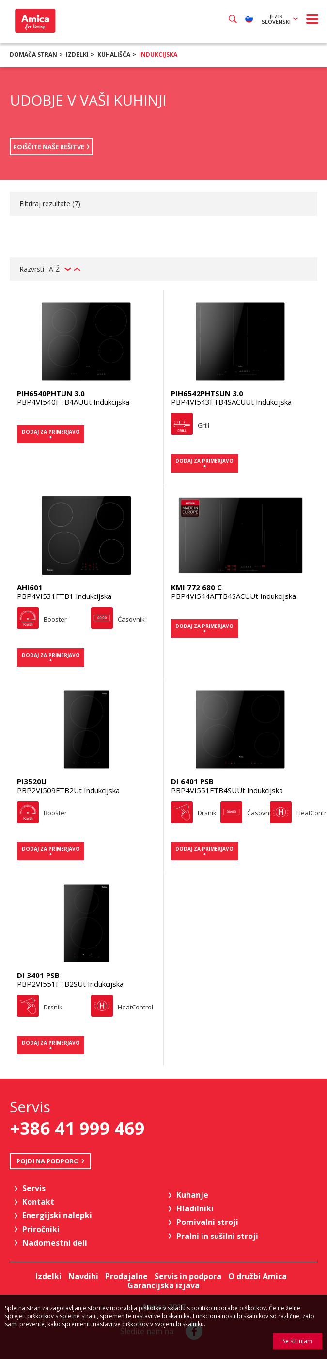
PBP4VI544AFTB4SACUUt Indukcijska (233, 596)
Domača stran (33, 54)
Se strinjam (297, 1341)
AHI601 (30, 587)
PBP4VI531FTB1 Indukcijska (64, 596)
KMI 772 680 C (196, 587)
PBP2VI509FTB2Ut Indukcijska (68, 790)
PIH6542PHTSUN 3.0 (207, 393)
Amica (34, 21)
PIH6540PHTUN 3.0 (51, 393)
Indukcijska (158, 54)
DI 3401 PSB (38, 975)
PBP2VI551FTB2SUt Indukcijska (70, 984)
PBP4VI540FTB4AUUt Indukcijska (73, 402)
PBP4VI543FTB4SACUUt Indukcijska (231, 402)
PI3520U (32, 781)
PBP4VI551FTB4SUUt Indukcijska (227, 790)
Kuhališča (113, 54)
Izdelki (77, 54)
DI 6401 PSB (192, 781)
